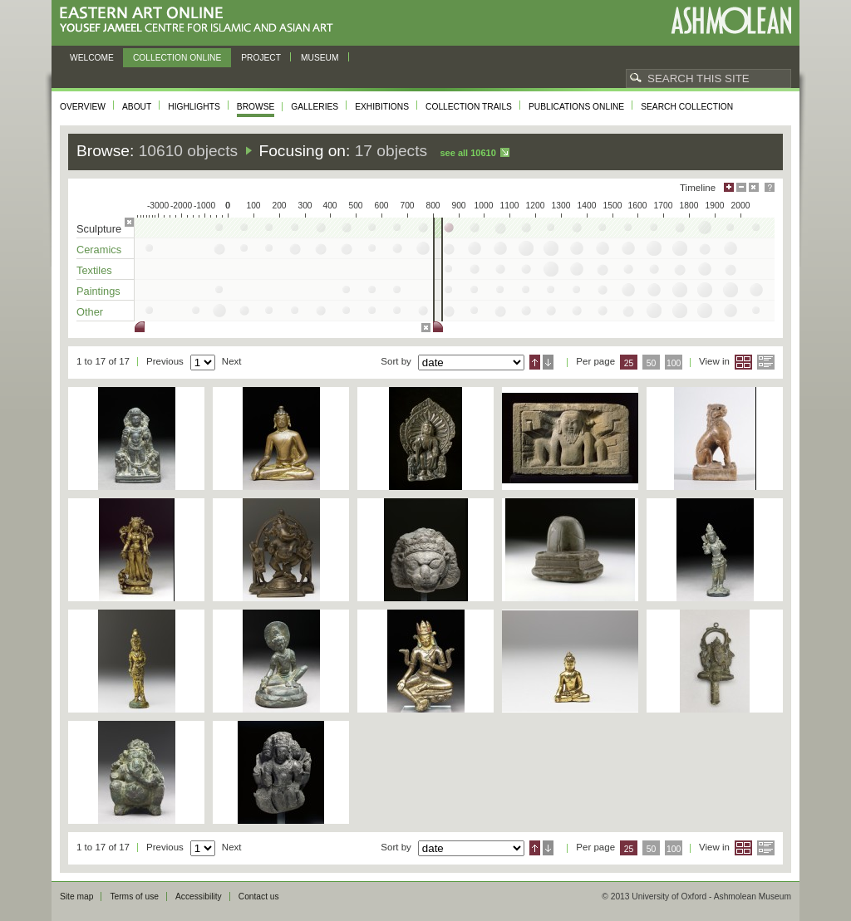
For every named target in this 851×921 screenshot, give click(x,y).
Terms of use (134, 896)
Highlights (194, 106)
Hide (754, 187)
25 (629, 363)
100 (674, 363)
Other (89, 312)
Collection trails (469, 106)
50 (652, 363)
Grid (743, 362)
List (766, 362)
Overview (83, 106)
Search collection (687, 106)
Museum (320, 57)
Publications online (576, 106)
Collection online (177, 57)
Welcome (92, 57)
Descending (548, 362)
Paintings (98, 291)
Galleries (314, 106)
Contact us (259, 896)
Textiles (94, 270)
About (136, 106)
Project (261, 57)
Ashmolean (731, 20)
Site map (76, 896)
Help (770, 187)
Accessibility (198, 896)
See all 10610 (467, 153)
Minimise (741, 187)
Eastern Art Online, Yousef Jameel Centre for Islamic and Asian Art (201, 20)
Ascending (534, 362)
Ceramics (98, 249)
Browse (256, 106)
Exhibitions (382, 106)
